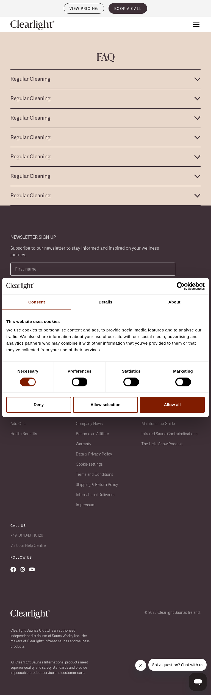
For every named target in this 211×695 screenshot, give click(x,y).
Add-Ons (18, 423)
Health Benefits (23, 433)
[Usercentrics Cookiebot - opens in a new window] (181, 286)
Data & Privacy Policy (94, 454)
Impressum (85, 504)
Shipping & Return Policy (97, 484)
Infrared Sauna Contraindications (169, 433)
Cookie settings (89, 464)
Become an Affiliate (92, 433)
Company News (89, 423)
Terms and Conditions (94, 474)
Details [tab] (105, 302)
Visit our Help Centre (28, 545)
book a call (128, 8)
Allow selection (105, 404)
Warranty (83, 443)
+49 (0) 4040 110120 (26, 535)
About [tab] (174, 302)
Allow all (172, 404)
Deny (39, 404)
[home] (32, 25)
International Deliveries (95, 494)
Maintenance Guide (158, 423)
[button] (195, 24)
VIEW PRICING (84, 8)
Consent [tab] (36, 302)
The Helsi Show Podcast (162, 443)
